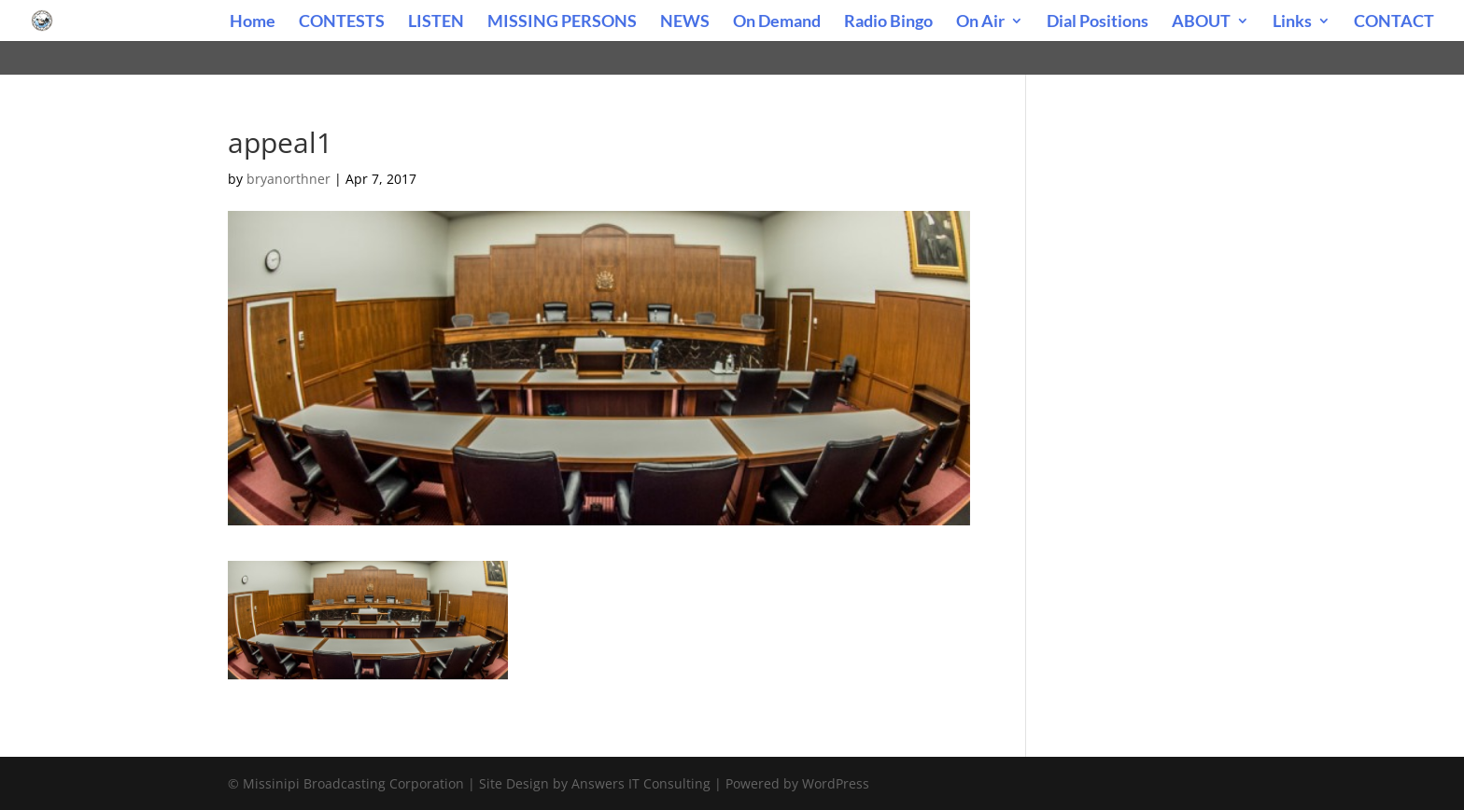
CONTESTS (342, 22)
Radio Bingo (888, 22)
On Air (980, 22)
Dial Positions (1097, 22)
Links (1292, 22)
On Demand (777, 22)
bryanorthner (288, 179)
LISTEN (436, 22)
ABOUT (1201, 22)
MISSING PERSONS (562, 22)
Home (252, 22)
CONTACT (1394, 22)
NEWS (685, 22)
